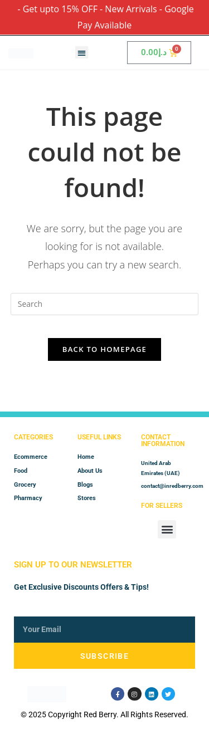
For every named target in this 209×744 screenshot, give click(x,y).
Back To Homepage (104, 349)
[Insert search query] (105, 304)
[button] (81, 52)
